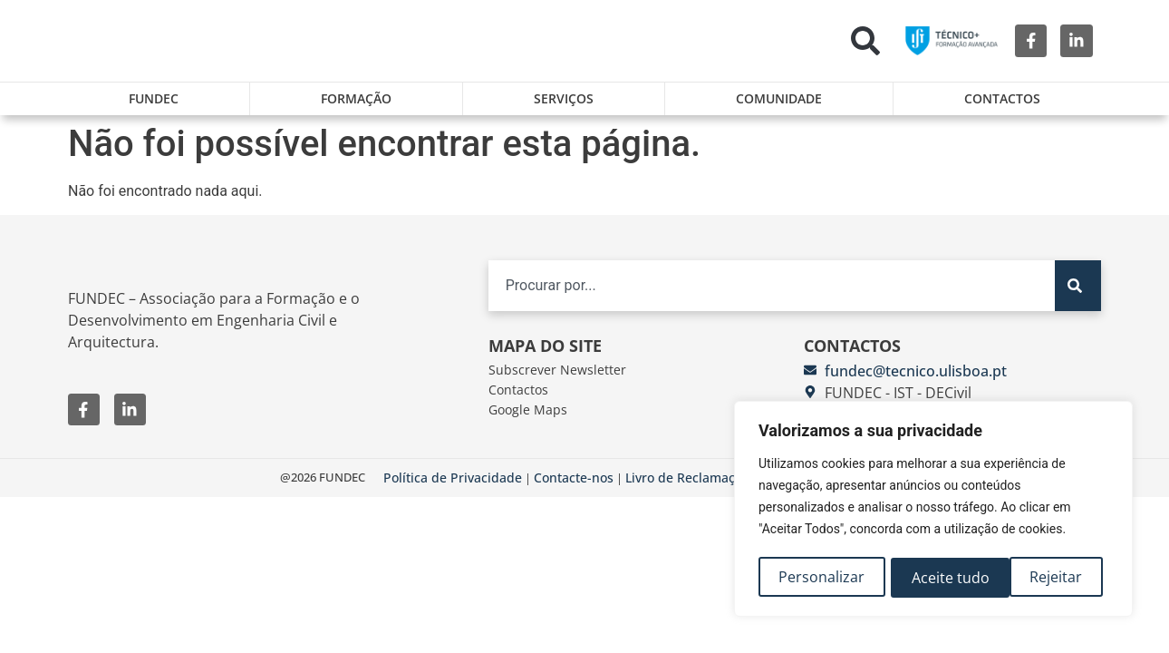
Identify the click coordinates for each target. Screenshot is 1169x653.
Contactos (1002, 98)
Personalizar (821, 578)
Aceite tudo (1049, 578)
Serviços (564, 98)
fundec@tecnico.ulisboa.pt (916, 382)
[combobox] (772, 296)
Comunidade (779, 98)
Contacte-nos (573, 488)
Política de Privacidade (452, 488)
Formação (356, 98)
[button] (865, 40)
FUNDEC (154, 98)
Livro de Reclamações (690, 488)
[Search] (1078, 296)
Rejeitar (938, 578)
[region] (933, 510)
